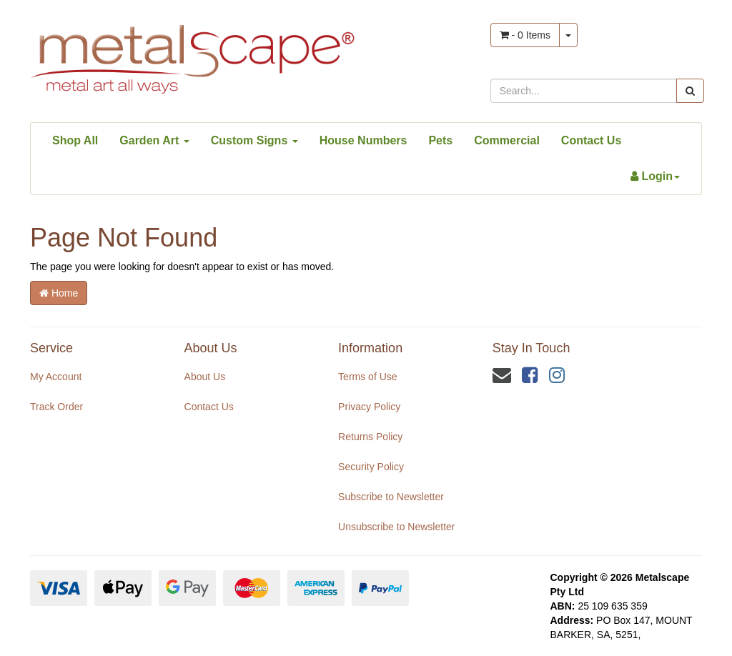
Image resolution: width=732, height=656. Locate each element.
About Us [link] (205, 376)
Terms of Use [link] (367, 376)
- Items (525, 35)
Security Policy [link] (371, 466)
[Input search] (583, 91)
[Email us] (502, 375)
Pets (440, 140)
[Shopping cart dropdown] (568, 35)
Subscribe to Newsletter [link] (391, 496)
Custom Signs (254, 140)
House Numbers (363, 140)
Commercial (507, 140)
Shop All (75, 140)
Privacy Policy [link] (369, 406)
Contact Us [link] (209, 406)
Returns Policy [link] (370, 436)
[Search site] (690, 91)
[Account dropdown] (655, 176)
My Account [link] (55, 376)
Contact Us (591, 140)
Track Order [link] (56, 406)
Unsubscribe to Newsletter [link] (396, 526)
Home (58, 293)
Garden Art (154, 140)
